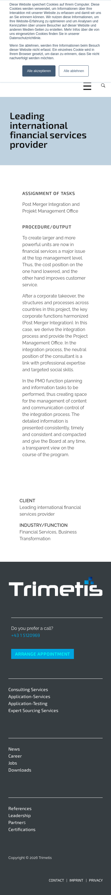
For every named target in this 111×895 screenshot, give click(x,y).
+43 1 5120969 (25, 635)
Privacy (96, 880)
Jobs (12, 762)
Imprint (76, 880)
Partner (15, 822)
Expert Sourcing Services (33, 710)
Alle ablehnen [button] (74, 71)
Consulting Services (28, 689)
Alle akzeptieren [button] (39, 71)
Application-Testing (27, 703)
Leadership (19, 815)
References (20, 808)
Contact (56, 880)
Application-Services (29, 696)
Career (15, 755)
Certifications (21, 829)
